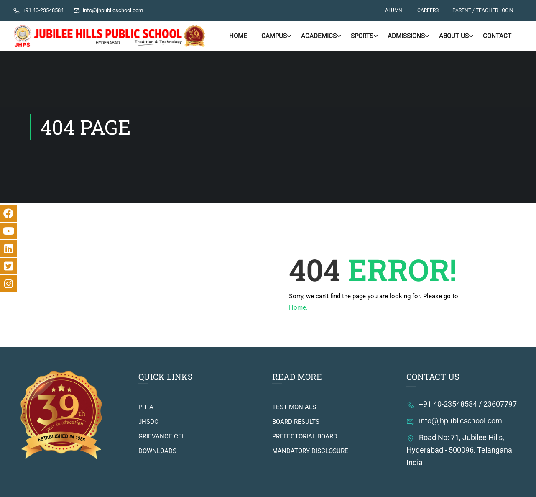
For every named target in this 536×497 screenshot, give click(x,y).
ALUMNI (394, 10)
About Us (454, 36)
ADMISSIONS (406, 36)
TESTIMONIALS (294, 407)
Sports (362, 36)
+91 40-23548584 (38, 10)
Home (238, 36)
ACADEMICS (319, 36)
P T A (145, 407)
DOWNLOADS (157, 451)
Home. (298, 307)
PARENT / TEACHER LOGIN (482, 10)
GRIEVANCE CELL (163, 436)
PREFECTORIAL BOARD (304, 436)
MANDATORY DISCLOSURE (310, 451)
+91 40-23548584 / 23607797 (461, 404)
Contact (497, 36)
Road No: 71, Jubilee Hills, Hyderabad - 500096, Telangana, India (460, 450)
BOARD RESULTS (295, 421)
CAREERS (428, 10)
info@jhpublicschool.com (108, 10)
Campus (274, 36)
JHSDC (148, 421)
